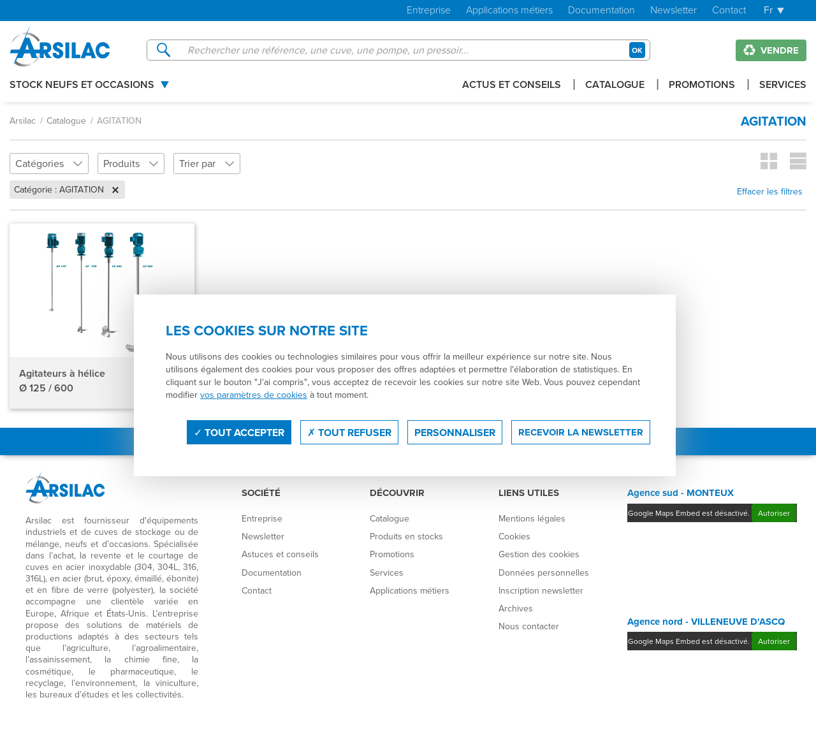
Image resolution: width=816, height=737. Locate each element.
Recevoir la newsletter (580, 432)
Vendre (771, 50)
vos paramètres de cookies (253, 394)
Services (782, 86)
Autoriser (774, 512)
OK (637, 50)
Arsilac (23, 120)
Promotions (702, 86)
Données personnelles (544, 572)
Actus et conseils (511, 86)
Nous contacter (529, 626)
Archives (516, 608)
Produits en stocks (406, 536)
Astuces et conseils (280, 554)
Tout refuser (349, 432)
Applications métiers (509, 10)
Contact (729, 10)
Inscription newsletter (541, 590)
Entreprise (429, 10)
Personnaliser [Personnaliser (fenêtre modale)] (454, 432)
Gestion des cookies (539, 554)
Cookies (514, 536)
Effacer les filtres (770, 191)
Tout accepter (239, 432)
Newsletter (673, 10)
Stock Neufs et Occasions (82, 86)
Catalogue (615, 86)
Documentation (601, 10)
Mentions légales (532, 518)
